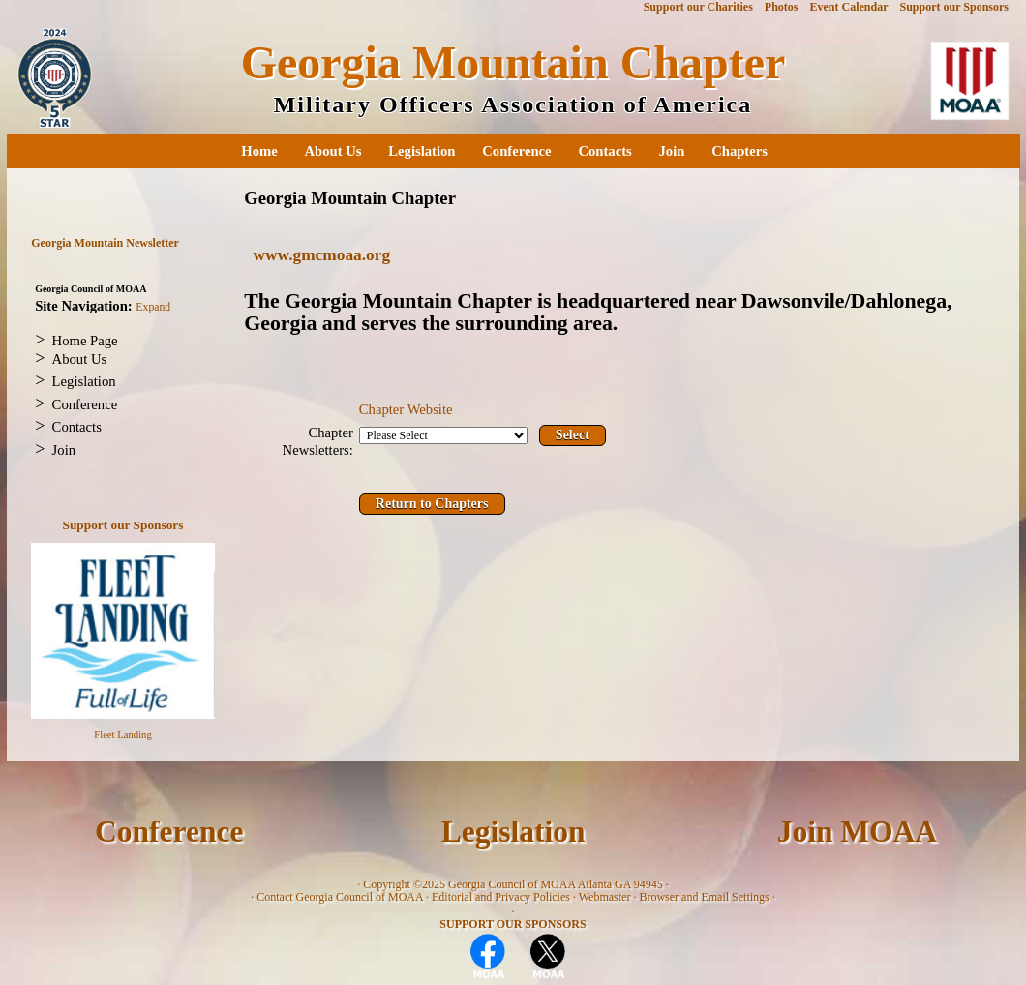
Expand (153, 307)
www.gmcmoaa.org (322, 255)
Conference (516, 151)
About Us (332, 151)
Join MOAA (857, 832)
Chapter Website (406, 409)
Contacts (604, 151)
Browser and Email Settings (704, 897)
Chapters (739, 151)
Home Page (85, 340)
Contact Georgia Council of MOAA (339, 897)
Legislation (421, 151)
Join (672, 151)
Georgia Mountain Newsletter (105, 243)
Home (259, 151)
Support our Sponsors (123, 525)
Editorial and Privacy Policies (501, 897)
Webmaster (605, 897)
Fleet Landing (122, 735)
